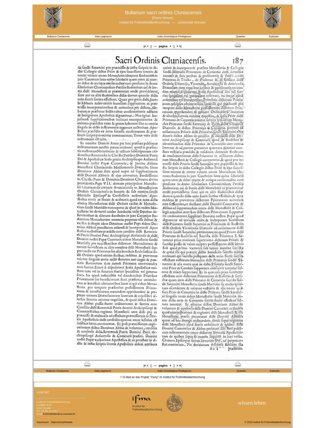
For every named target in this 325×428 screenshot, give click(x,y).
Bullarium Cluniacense (58, 36)
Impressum (43, 422)
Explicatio (274, 36)
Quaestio (240, 36)
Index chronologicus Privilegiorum (174, 36)
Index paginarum (103, 36)
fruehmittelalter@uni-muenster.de (59, 414)
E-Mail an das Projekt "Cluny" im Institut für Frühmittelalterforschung (164, 377)
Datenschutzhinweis (61, 422)
